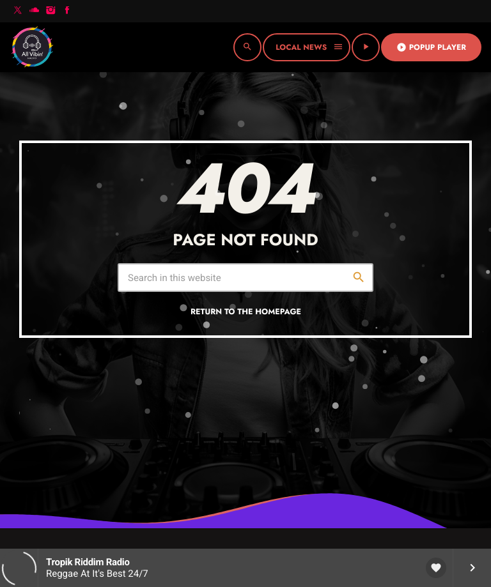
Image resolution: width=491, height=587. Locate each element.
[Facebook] (67, 11)
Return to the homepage (246, 311)
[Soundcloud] (34, 11)
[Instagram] (50, 11)
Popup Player (431, 47)
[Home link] (32, 47)
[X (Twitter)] (18, 11)
